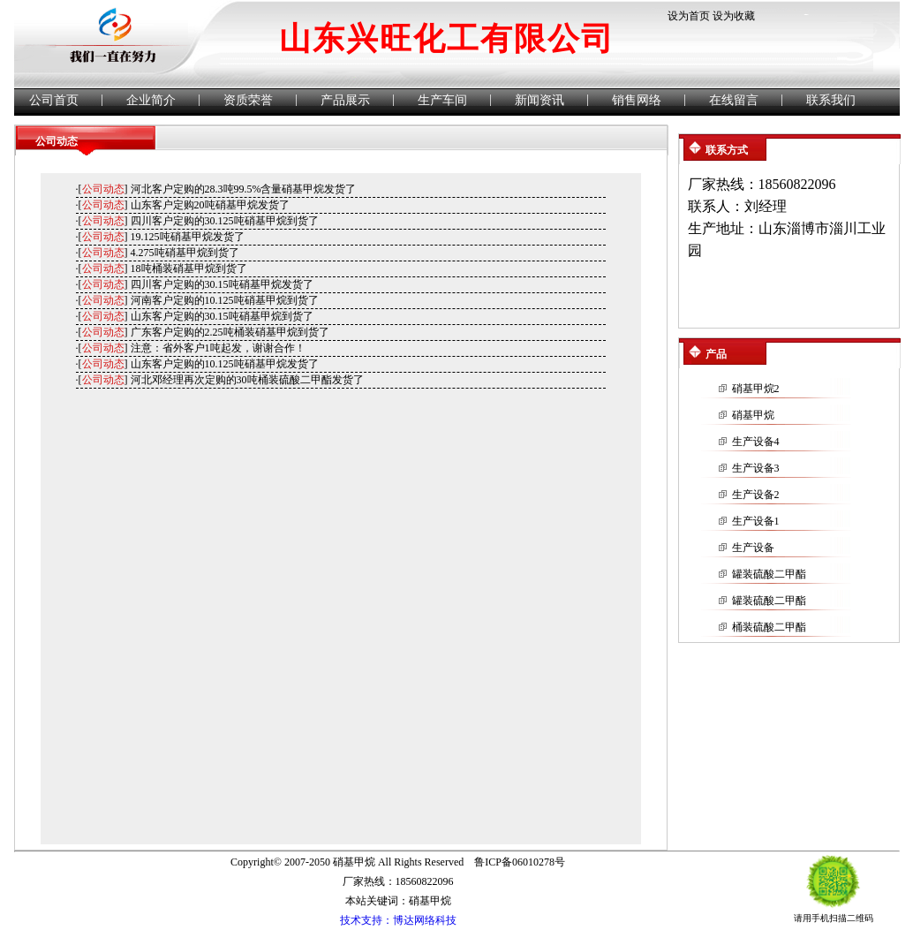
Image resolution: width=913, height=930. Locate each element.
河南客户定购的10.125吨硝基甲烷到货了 (225, 300)
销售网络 (636, 100)
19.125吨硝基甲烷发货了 (188, 237)
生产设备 (753, 547)
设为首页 (689, 16)
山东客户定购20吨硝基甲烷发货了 (210, 205)
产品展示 (345, 100)
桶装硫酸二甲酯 (769, 627)
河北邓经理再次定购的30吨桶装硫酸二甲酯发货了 (247, 380)
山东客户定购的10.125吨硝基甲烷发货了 (225, 364)
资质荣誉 (248, 100)
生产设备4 (756, 441)
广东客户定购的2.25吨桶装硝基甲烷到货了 (230, 332)
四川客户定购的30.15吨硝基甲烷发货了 (222, 284)
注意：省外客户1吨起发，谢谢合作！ (218, 348)
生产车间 (442, 100)
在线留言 (733, 100)
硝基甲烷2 (756, 388)
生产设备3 (756, 468)
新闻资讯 (539, 100)
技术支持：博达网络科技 (398, 920)
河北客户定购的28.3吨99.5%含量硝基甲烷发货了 (244, 189)
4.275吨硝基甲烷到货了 (185, 252)
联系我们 (831, 100)
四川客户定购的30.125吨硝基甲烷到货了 (225, 221)
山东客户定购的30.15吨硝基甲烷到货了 (222, 316)
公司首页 (54, 100)
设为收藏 (734, 16)
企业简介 (151, 100)
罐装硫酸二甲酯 (769, 574)
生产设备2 (756, 494)
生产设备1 (756, 521)
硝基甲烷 (753, 415)
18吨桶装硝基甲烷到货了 (189, 268)
